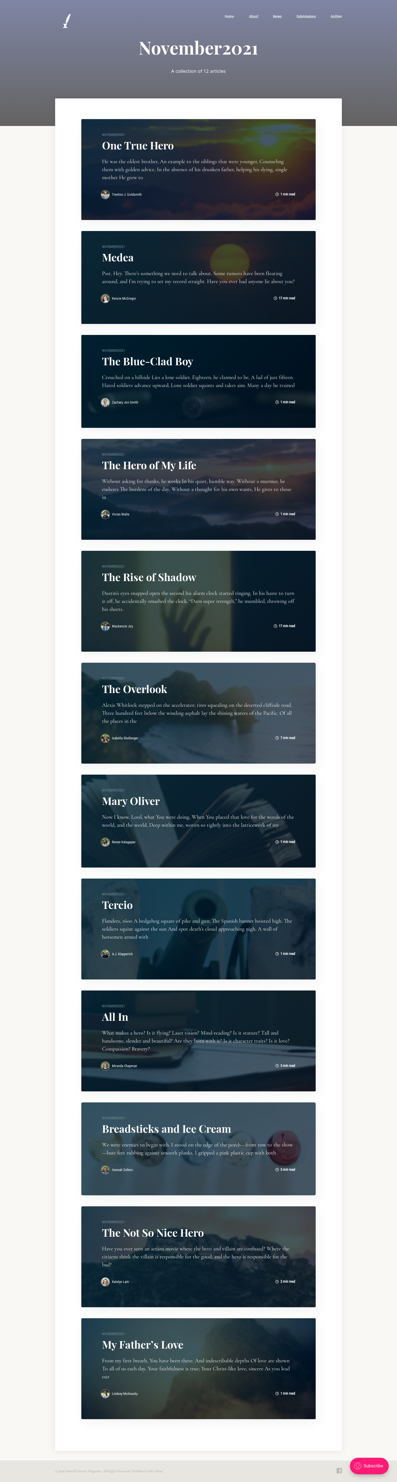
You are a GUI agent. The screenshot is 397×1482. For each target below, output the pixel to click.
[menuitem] (229, 16)
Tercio (117, 905)
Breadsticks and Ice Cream (166, 1128)
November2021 (113, 135)
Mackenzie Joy (122, 626)
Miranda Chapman (124, 1066)
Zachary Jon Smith (125, 402)
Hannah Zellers (122, 1170)
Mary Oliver (131, 801)
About (253, 16)
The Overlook (134, 689)
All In (115, 1017)
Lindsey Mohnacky (125, 1394)
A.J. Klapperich (122, 954)
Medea (118, 257)
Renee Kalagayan (123, 842)
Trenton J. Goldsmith (127, 194)
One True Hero (138, 145)
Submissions (306, 16)
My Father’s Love (142, 1344)
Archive (336, 16)
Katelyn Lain (120, 1282)
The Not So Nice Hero (153, 1232)
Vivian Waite (120, 514)
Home (229, 16)
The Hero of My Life (149, 465)
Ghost (158, 1471)
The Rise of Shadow (149, 577)
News (277, 16)
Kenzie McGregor (124, 298)
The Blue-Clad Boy (147, 361)
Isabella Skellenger (125, 738)
